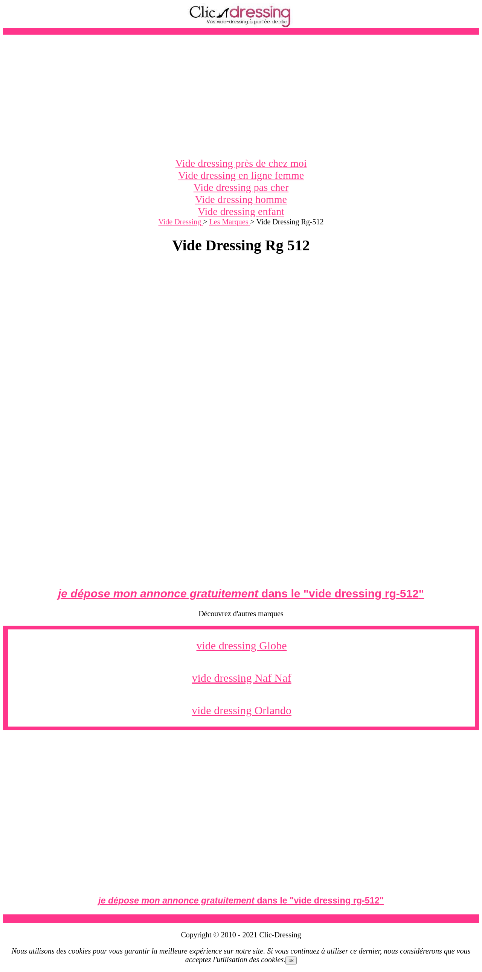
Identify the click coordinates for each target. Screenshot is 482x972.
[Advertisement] (241, 96)
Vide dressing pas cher (241, 187)
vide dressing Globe (242, 645)
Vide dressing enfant (241, 211)
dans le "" (241, 593)
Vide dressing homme (241, 199)
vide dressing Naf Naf (241, 678)
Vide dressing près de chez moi (241, 163)
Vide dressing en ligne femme (241, 175)
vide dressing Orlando (241, 710)
